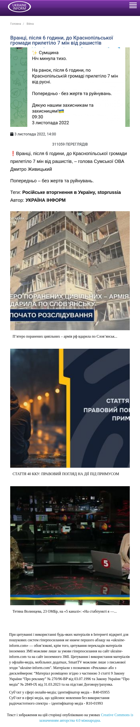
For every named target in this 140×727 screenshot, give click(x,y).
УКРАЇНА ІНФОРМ (45, 200)
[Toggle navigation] (133, 6)
